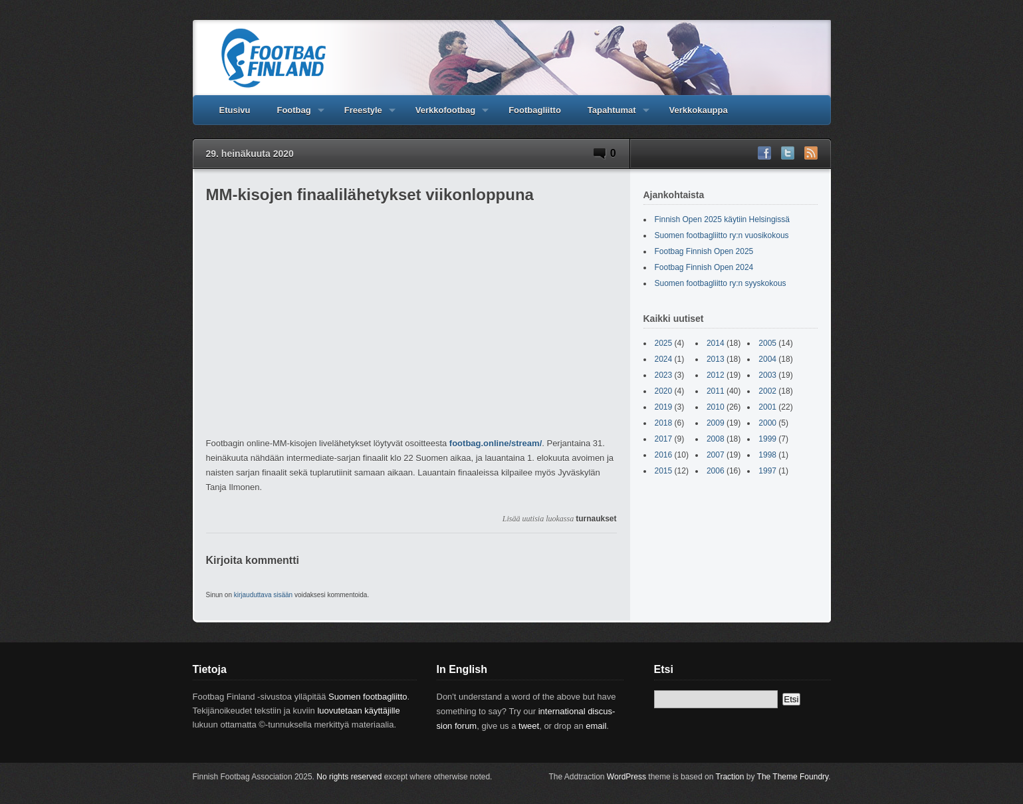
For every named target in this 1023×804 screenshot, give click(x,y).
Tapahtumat (611, 115)
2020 (664, 391)
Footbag (293, 115)
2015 (664, 470)
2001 (767, 407)
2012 (716, 375)
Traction (730, 776)
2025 (664, 343)
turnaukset (596, 518)
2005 (767, 343)
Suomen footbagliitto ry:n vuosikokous (722, 235)
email (596, 726)
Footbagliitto (535, 110)
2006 (716, 470)
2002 (767, 391)
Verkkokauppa (698, 110)
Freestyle (363, 115)
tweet (528, 726)
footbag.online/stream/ (495, 443)
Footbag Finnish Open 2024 (704, 267)
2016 (664, 455)
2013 (716, 359)
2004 (767, 359)
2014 (716, 343)
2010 (716, 407)
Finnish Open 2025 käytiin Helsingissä (722, 219)
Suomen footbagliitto (367, 697)
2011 (716, 391)
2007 (716, 455)
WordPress (626, 776)
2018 (664, 423)
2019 (664, 407)
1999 (767, 439)
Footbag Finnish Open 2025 (704, 251)
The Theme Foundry (793, 776)
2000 (767, 423)
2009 (716, 423)
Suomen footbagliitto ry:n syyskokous (720, 283)
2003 (767, 375)
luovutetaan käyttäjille (358, 711)
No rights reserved (349, 776)
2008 (716, 439)
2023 (664, 375)
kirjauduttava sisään (263, 595)
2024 (664, 359)
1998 (767, 455)
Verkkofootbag (445, 115)
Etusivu (235, 110)
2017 (664, 439)
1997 (767, 470)
